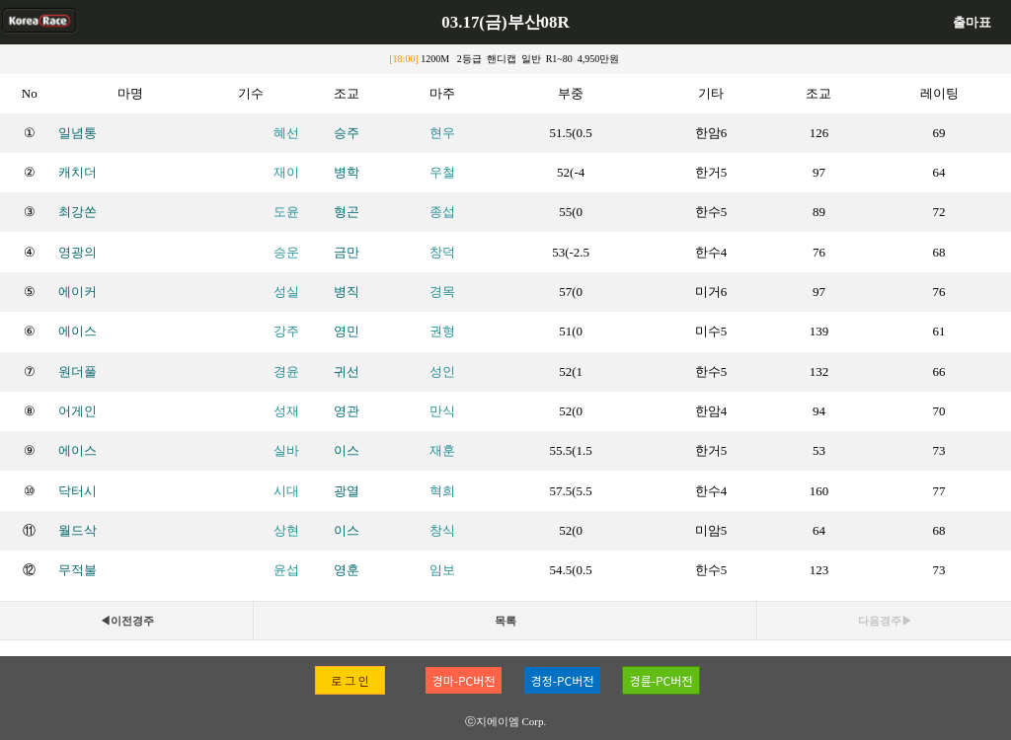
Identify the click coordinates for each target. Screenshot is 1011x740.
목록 (505, 621)
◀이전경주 (127, 621)
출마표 (972, 22)
